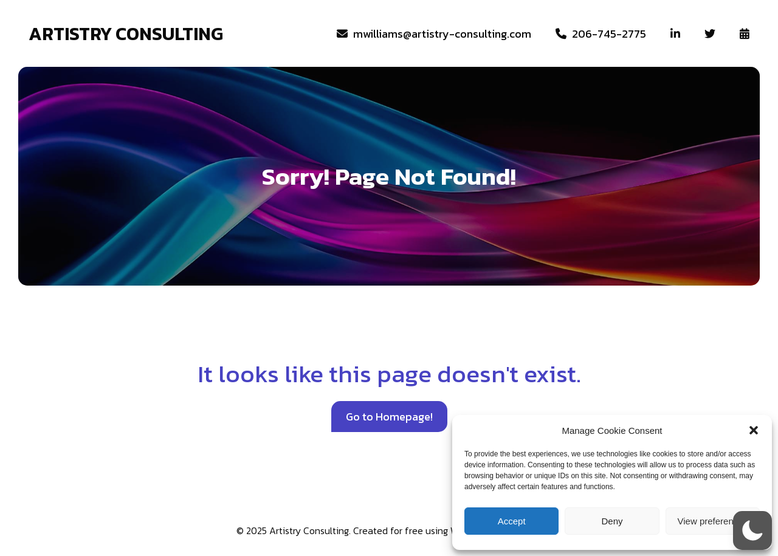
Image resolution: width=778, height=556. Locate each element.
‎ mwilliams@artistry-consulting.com (434, 34)
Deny (611, 521)
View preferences (713, 521)
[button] (754, 430)
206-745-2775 (601, 34)
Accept (512, 521)
